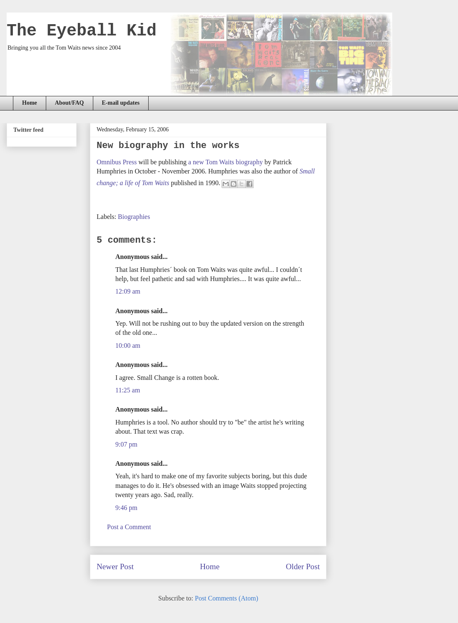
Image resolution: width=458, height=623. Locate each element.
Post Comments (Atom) (226, 598)
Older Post (303, 566)
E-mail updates (121, 103)
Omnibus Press (117, 162)
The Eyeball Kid (82, 31)
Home (29, 103)
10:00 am (127, 345)
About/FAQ (69, 103)
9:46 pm (126, 507)
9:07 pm (126, 444)
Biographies (134, 216)
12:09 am (127, 291)
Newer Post (115, 566)
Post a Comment (129, 526)
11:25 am (127, 390)
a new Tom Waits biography (225, 162)
